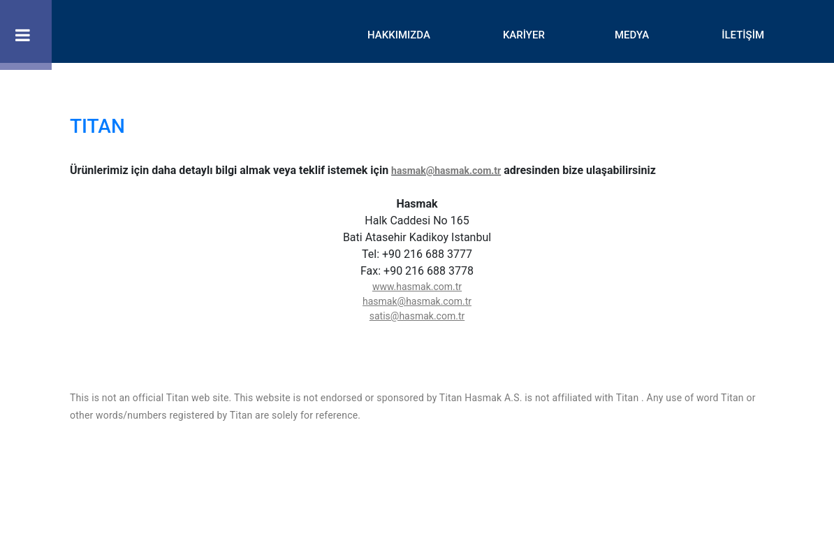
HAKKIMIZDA (398, 35)
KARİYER (524, 35)
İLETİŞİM (743, 35)
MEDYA (632, 35)
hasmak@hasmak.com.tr (446, 170)
